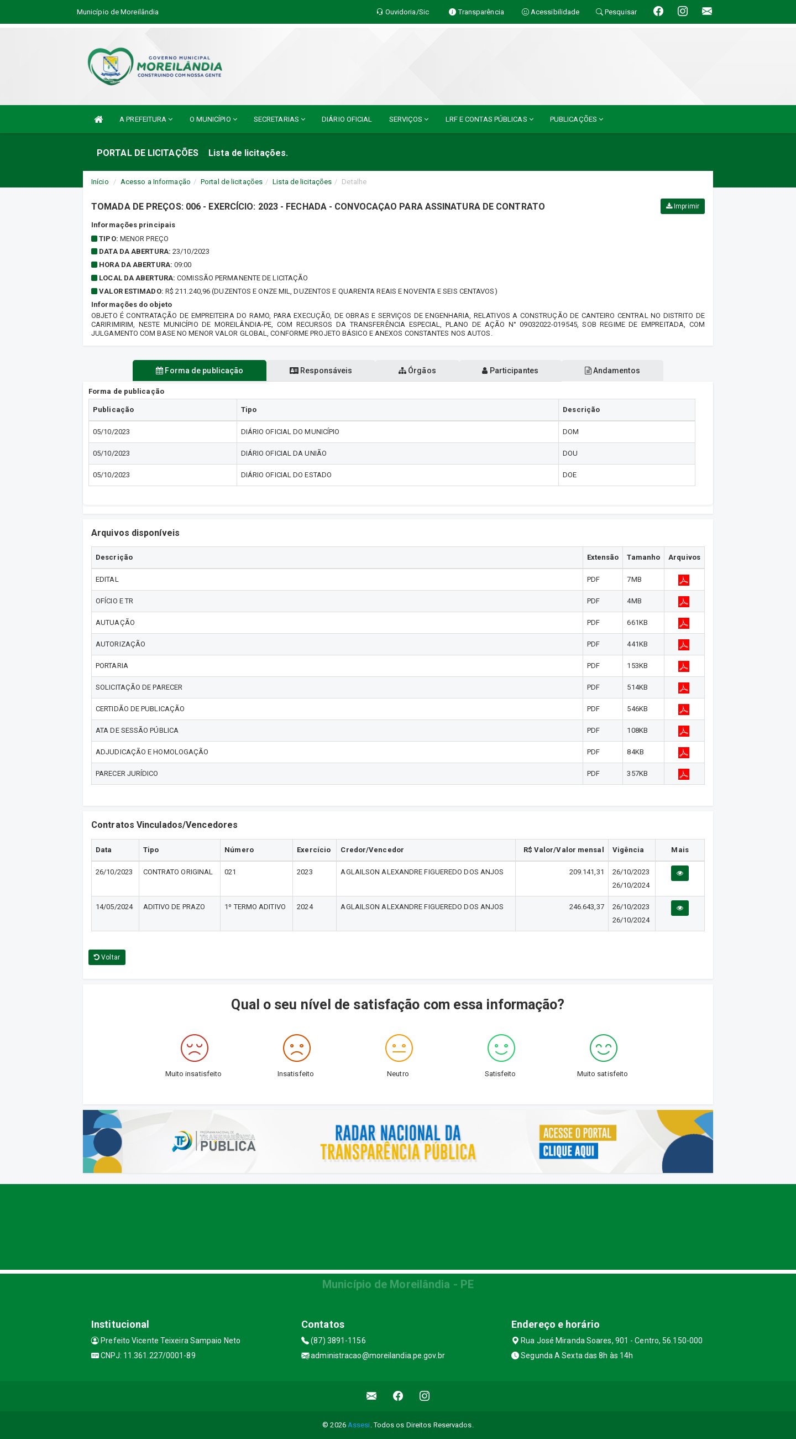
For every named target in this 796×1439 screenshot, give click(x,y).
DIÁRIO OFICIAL (347, 119)
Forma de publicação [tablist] (199, 370)
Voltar (107, 957)
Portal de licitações (232, 182)
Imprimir (682, 206)
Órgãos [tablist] (417, 370)
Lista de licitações (302, 182)
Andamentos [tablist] (612, 370)
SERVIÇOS (409, 119)
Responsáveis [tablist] (321, 370)
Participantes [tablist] (511, 370)
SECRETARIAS (279, 119)
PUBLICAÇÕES (576, 119)
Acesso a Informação (156, 182)
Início (100, 182)
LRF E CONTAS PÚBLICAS (489, 119)
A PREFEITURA (145, 119)
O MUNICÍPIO (213, 119)
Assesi (359, 1425)
